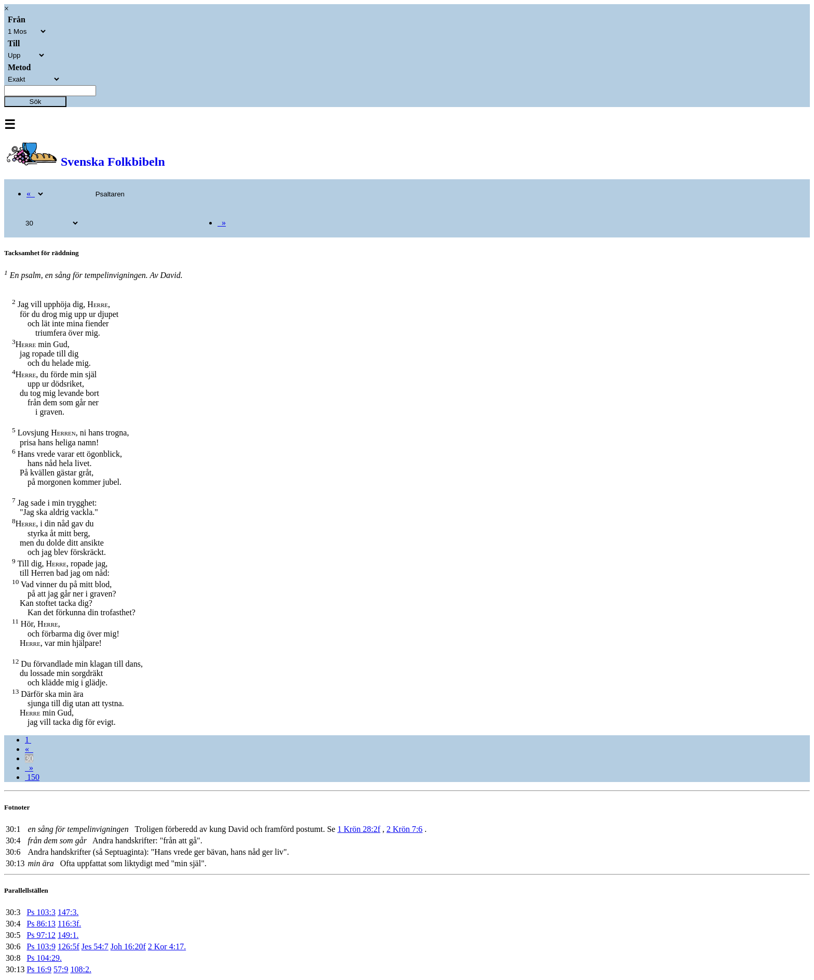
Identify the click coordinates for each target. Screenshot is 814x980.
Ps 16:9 (38, 969)
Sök (36, 101)
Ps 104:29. (44, 957)
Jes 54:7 (95, 946)
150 (32, 777)
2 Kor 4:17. (167, 946)
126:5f (68, 946)
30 (29, 758)
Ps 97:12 (41, 935)
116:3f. (69, 923)
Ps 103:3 (41, 912)
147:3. (68, 912)
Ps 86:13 (41, 923)
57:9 (60, 969)
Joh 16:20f (128, 946)
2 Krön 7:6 (405, 829)
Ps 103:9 (41, 946)
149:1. (68, 935)
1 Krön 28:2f (359, 829)
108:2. (80, 969)
